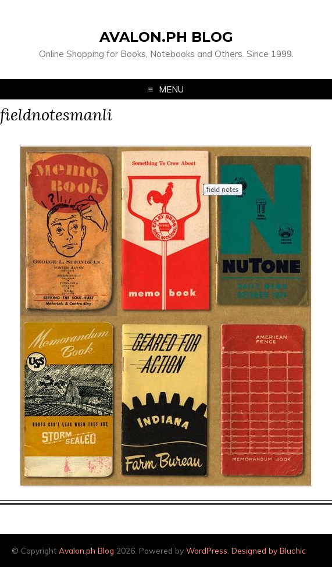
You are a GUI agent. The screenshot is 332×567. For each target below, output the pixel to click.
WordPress (206, 550)
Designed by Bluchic (268, 550)
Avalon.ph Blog (166, 36)
